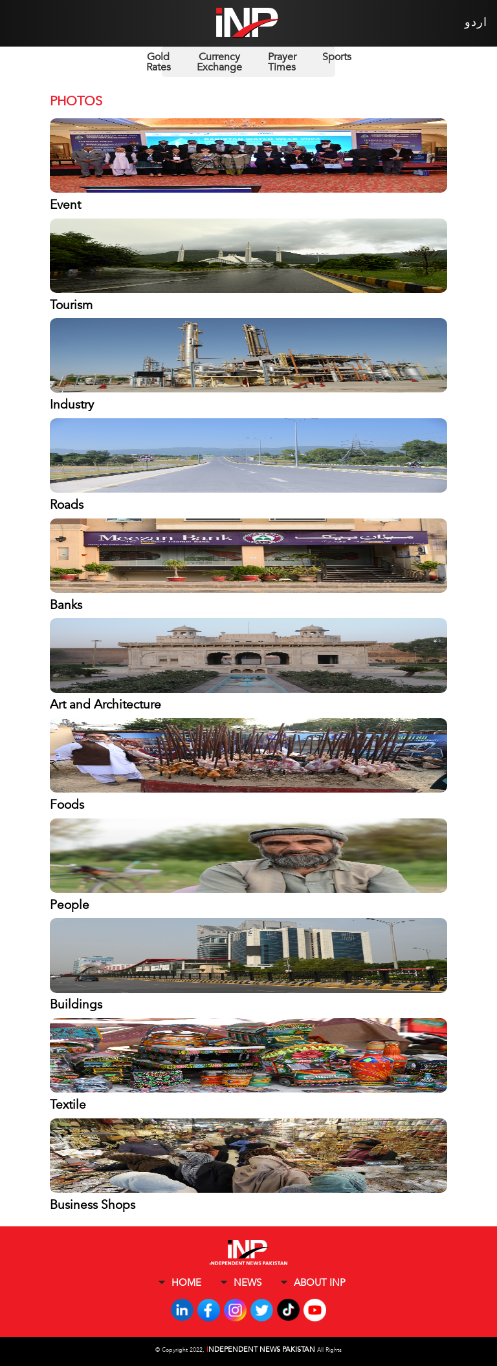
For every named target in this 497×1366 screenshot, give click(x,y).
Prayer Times (282, 62)
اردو (476, 22)
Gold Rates (158, 62)
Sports (336, 57)
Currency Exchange (219, 62)
